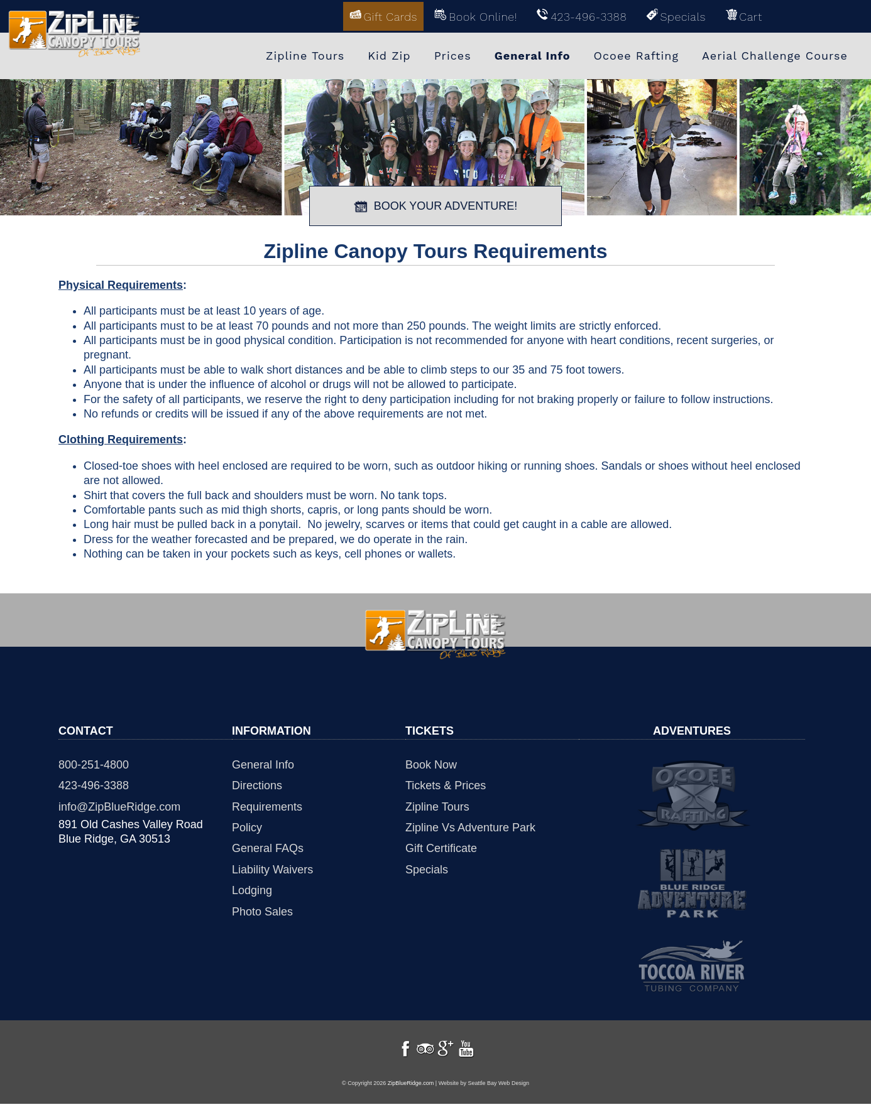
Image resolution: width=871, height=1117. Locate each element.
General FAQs (268, 847)
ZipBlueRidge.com (411, 1097)
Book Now (431, 763)
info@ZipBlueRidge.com (119, 805)
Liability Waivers (272, 867)
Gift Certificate (441, 847)
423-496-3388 (93, 784)
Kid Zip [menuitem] (389, 55)
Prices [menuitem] (452, 55)
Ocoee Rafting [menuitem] (636, 55)
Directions (257, 784)
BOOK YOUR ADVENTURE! (436, 205)
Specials (426, 867)
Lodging (252, 889)
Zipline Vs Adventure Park (470, 826)
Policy (247, 826)
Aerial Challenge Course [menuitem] (775, 55)
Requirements (267, 805)
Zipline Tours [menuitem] (305, 55)
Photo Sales (262, 910)
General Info (263, 763)
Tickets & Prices (445, 784)
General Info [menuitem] (533, 55)
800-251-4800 (93, 763)
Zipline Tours (437, 805)
